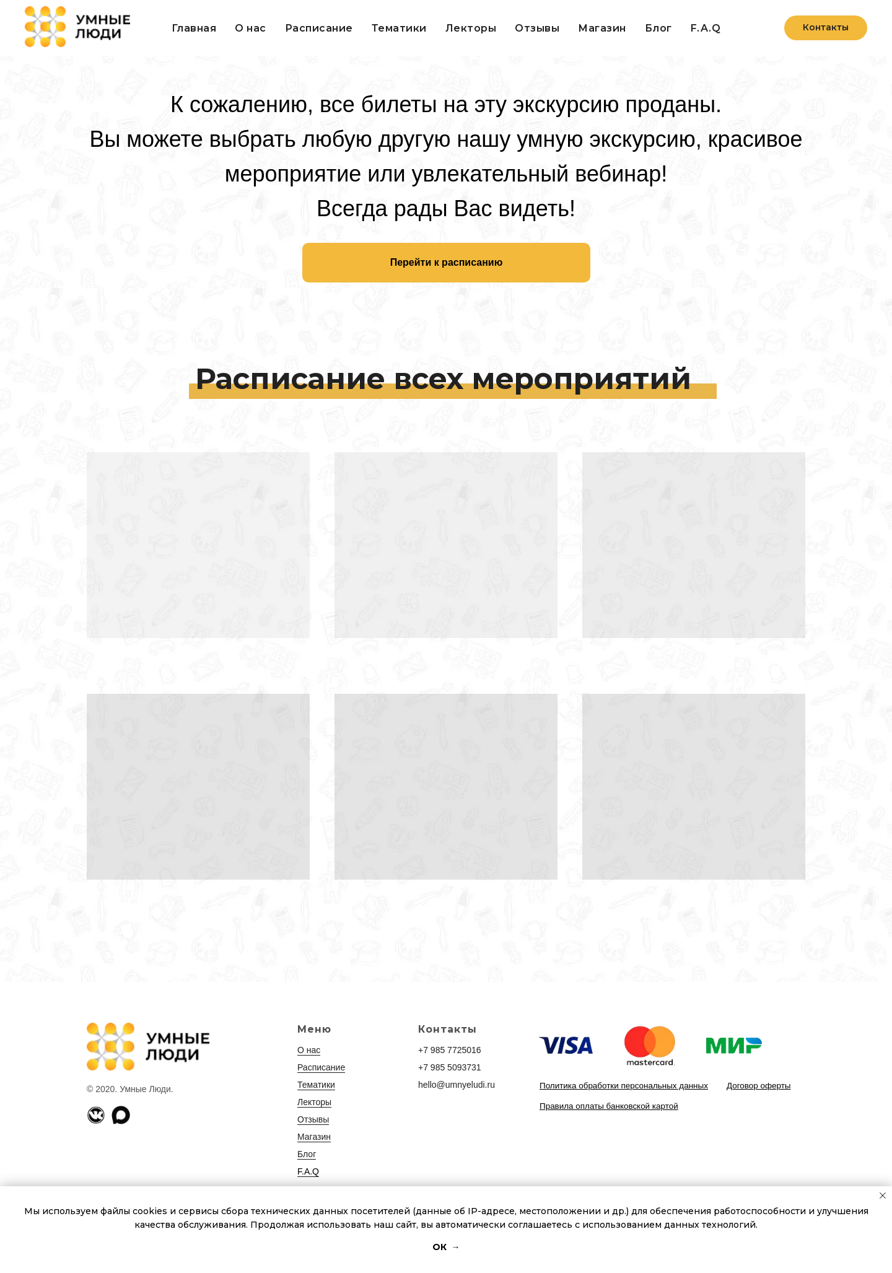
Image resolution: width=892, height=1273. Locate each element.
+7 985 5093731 (449, 1067)
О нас (250, 28)
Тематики (399, 28)
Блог (658, 28)
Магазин (314, 1137)
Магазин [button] (602, 28)
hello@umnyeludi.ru (456, 1085)
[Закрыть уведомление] (883, 1195)
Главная (194, 28)
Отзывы (537, 28)
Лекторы (471, 28)
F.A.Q (706, 28)
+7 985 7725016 (449, 1050)
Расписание (319, 28)
